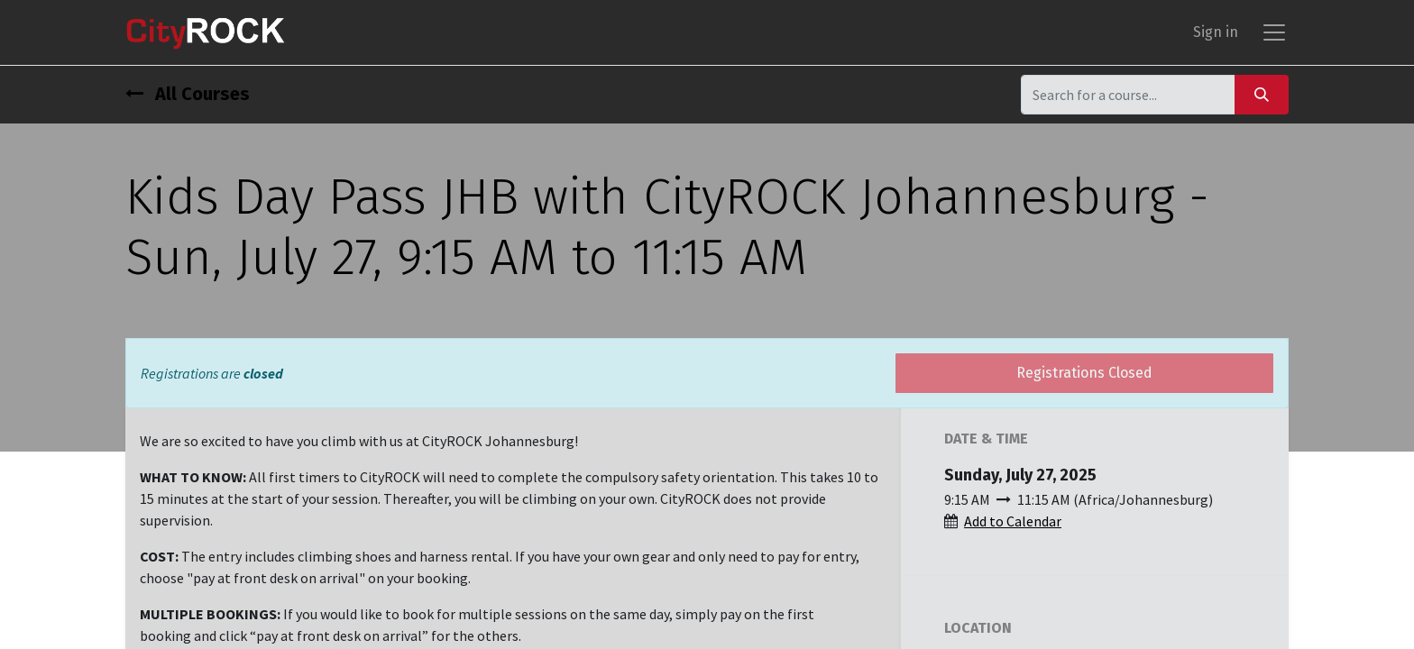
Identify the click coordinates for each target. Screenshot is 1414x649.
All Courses (187, 94)
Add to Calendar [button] (1012, 521)
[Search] (1262, 94)
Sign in (1215, 32)
